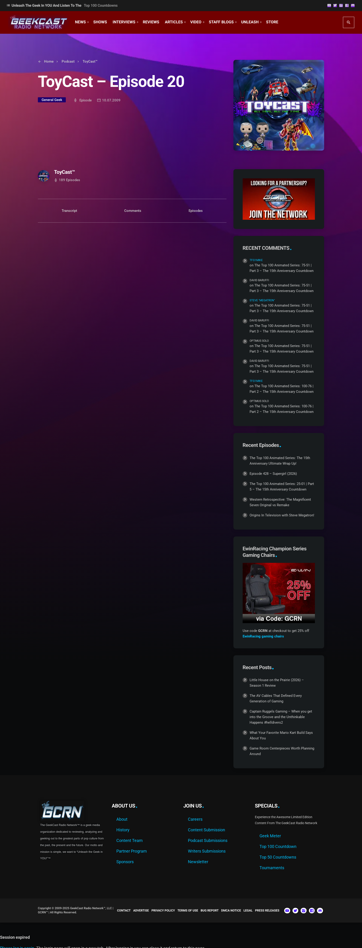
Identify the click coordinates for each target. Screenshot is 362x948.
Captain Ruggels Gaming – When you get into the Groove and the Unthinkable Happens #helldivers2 (281, 717)
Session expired (15, 937)
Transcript (69, 211)
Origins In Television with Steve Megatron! (282, 515)
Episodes (196, 211)
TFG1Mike (256, 260)
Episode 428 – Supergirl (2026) (273, 474)
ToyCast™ (64, 172)
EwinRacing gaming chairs (263, 636)
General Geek (52, 100)
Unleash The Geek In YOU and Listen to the (62, 5)
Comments (132, 211)
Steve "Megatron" (262, 300)
